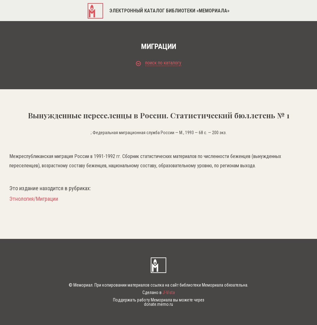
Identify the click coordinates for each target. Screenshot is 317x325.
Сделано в (158, 292)
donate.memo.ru (158, 304)
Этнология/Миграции (33, 199)
